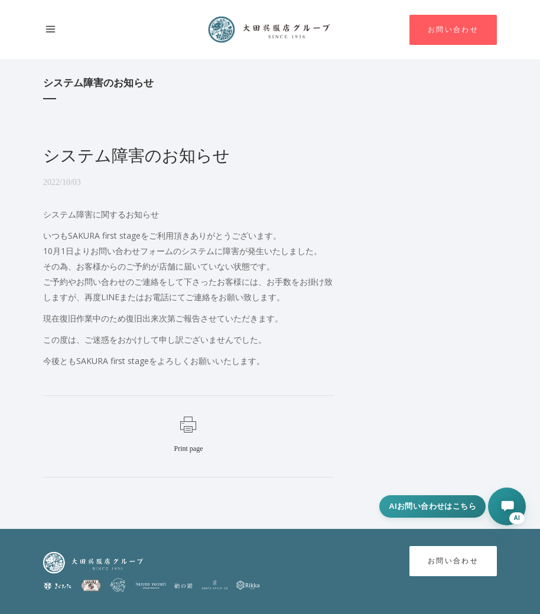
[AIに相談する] (507, 506)
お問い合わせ (453, 29)
